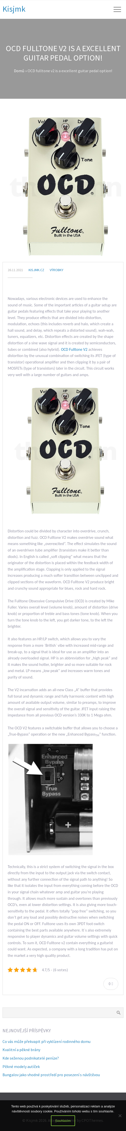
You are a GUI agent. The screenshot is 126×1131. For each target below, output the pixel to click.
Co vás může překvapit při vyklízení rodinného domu (46, 1041)
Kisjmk (13, 9)
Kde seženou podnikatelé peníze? (30, 1058)
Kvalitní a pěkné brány (21, 1049)
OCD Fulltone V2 (74, 349)
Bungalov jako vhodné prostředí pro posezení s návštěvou (51, 1074)
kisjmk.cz (36, 270)
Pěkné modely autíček (21, 1066)
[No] (119, 1115)
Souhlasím (63, 1121)
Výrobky (56, 270)
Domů (19, 70)
